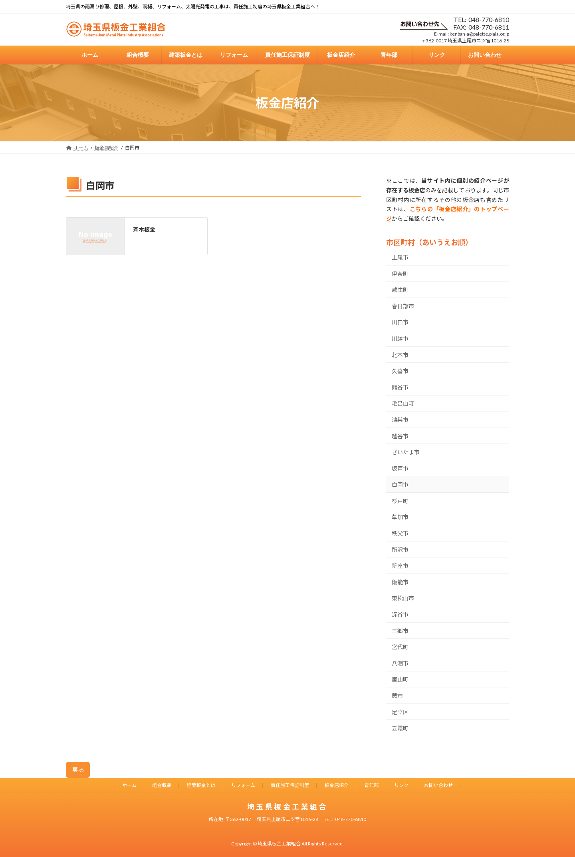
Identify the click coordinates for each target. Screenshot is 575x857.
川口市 (400, 322)
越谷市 (400, 436)
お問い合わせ (438, 785)
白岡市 (400, 484)
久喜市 (400, 371)
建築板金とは (201, 785)
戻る (78, 769)
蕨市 (397, 695)
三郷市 (400, 630)
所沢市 (400, 549)
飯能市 (400, 582)
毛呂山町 (403, 403)
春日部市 (403, 306)
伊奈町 (400, 273)
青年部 (371, 785)
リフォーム (243, 785)
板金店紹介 (337, 785)
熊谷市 (400, 387)
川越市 (400, 338)
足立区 (400, 712)
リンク (401, 785)
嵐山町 (400, 679)
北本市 (400, 355)
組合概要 (161, 785)
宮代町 (400, 647)
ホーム (129, 785)
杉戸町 (400, 500)
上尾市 (400, 257)
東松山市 (403, 598)
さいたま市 (406, 452)
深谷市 (400, 614)
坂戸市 (400, 468)
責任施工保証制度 (290, 785)
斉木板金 (144, 229)
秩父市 (400, 533)
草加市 (400, 517)
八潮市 (400, 663)
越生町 (400, 290)
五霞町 (400, 728)
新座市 (400, 566)
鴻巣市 (400, 419)
